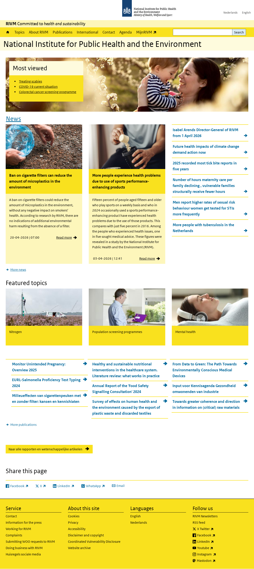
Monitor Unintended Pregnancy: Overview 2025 (39, 367)
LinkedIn (217, 541)
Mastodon (217, 560)
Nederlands (230, 12)
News (13, 118)
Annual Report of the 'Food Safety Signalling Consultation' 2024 (120, 388)
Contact (109, 32)
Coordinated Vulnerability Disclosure (94, 541)
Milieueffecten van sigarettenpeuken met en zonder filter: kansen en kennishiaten (46, 398)
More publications (23, 425)
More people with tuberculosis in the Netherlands (203, 227)
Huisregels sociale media (23, 554)
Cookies (73, 516)
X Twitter (217, 529)
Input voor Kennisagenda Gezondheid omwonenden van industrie (204, 388)
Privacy (73, 522)
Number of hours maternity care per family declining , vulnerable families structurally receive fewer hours (204, 185)
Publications (62, 32)
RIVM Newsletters (205, 516)
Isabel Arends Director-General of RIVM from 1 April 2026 (205, 132)
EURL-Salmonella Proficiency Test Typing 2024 (46, 382)
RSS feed (199, 522)
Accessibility (76, 529)
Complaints (14, 535)
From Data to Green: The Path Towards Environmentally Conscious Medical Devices (204, 370)
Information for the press (24, 522)
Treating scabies (30, 81)
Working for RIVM (18, 529)
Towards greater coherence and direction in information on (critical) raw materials (206, 404)
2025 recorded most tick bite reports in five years (205, 166)
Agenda (125, 32)
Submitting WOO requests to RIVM (30, 541)
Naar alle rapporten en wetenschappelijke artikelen (45, 449)
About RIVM (38, 32)
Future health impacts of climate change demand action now (206, 149)
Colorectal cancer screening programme (47, 92)
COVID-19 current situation (38, 87)
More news (18, 270)
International (87, 32)
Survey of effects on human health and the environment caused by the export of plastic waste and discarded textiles (126, 407)
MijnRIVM (147, 32)
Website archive (79, 548)
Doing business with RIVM (24, 548)
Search (239, 32)
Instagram (218, 554)
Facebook (217, 535)
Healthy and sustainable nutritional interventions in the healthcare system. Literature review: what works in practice (126, 370)
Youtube (216, 548)
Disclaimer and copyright (86, 535)
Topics (19, 32)
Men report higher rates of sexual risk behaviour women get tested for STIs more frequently (204, 208)
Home (7, 32)
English (246, 12)
